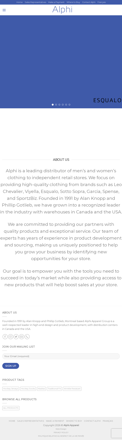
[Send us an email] (21, 336)
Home (19, 2)
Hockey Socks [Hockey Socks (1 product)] (28, 389)
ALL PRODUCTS (10, 408)
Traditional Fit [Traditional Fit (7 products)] (54, 389)
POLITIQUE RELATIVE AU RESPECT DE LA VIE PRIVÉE (61, 436)
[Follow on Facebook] (5, 336)
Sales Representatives (35, 2)
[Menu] (4, 10)
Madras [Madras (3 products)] (41, 389)
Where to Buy (73, 2)
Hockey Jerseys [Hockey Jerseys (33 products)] (10, 389)
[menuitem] (102, 2)
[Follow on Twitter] (16, 336)
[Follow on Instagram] (10, 336)
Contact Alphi (88, 2)
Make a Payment (56, 2)
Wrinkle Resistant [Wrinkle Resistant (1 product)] (72, 389)
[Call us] (27, 336)
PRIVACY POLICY (61, 432)
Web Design (61, 429)
